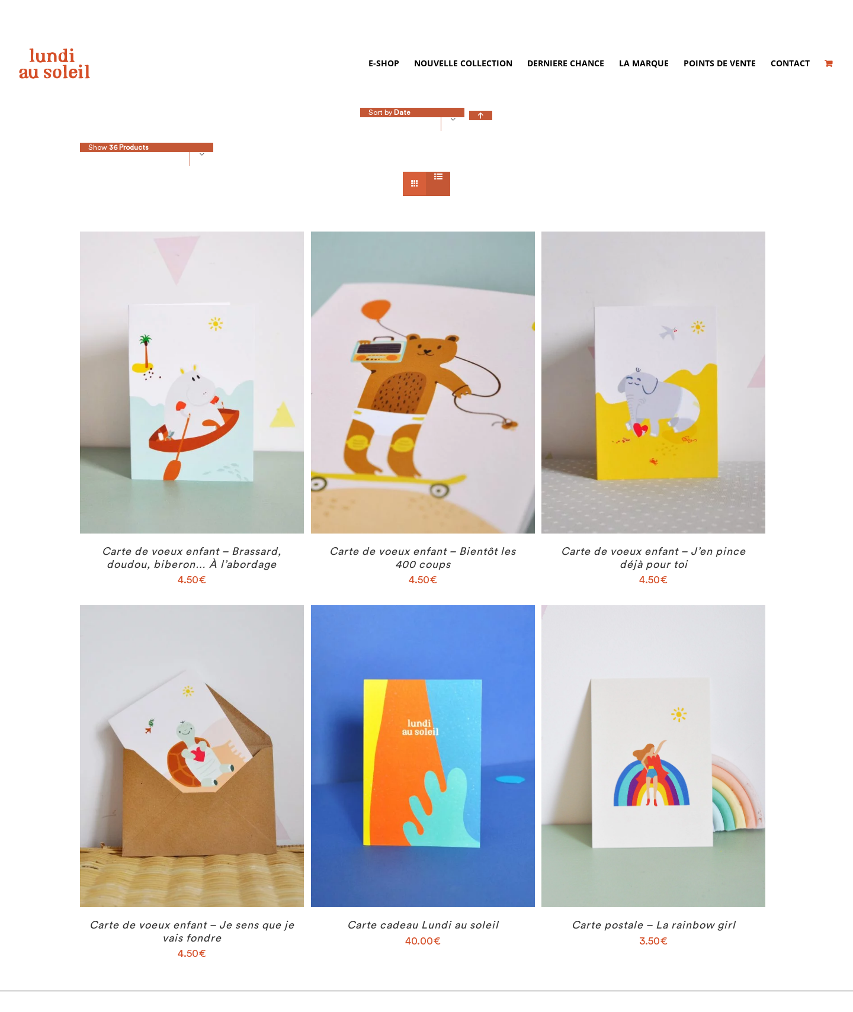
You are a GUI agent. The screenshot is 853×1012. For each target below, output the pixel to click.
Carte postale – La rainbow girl (654, 925)
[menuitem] (391, 63)
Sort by (389, 113)
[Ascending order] (480, 116)
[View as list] (438, 178)
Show (118, 148)
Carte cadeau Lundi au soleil (423, 925)
